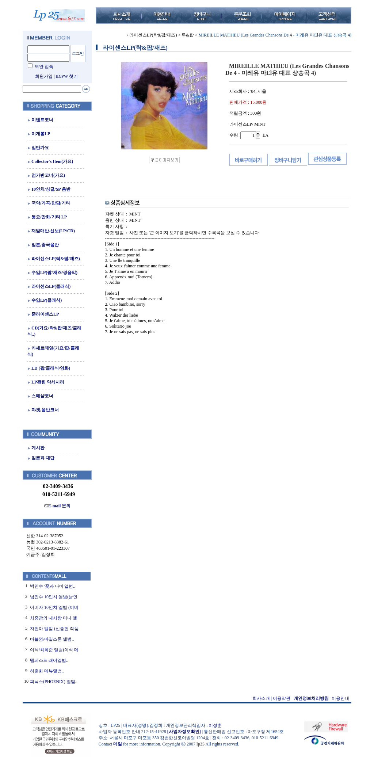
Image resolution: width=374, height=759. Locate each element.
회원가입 (44, 76)
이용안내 (340, 698)
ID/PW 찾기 (67, 76)
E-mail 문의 (57, 505)
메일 (117, 744)
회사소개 (261, 698)
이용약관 (281, 698)
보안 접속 (44, 66)
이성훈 (215, 725)
